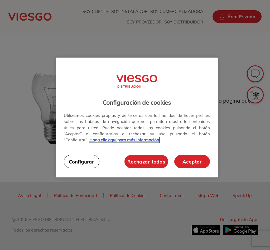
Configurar (81, 161)
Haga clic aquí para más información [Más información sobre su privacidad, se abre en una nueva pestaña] (124, 139)
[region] (137, 117)
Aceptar (192, 161)
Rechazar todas (146, 161)
